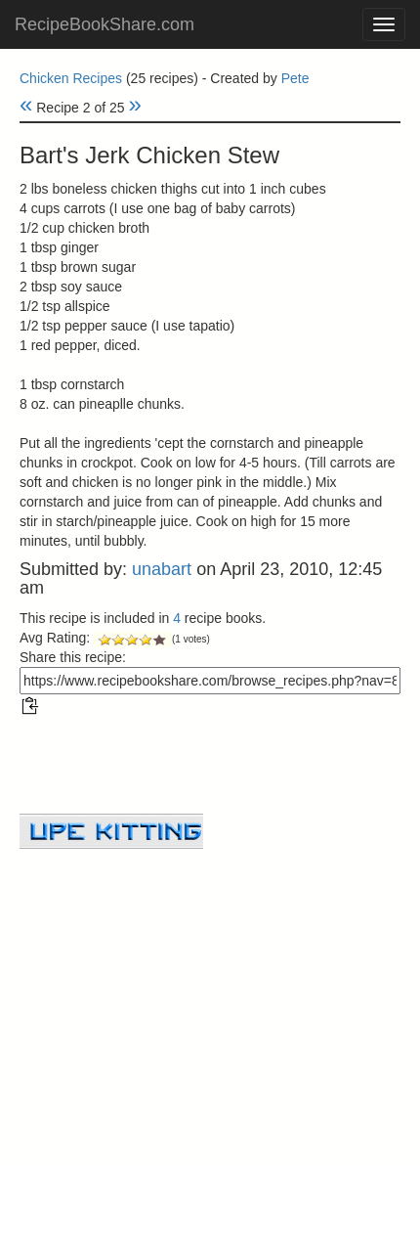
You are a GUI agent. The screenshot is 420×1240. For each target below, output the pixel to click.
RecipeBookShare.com (104, 24)
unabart (161, 569)
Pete (295, 78)
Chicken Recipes (71, 78)
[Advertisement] (210, 986)
